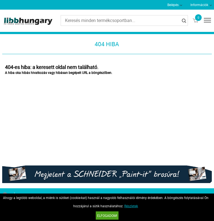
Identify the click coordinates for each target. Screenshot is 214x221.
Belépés (173, 4)
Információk (199, 4)
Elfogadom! (107, 215)
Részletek (131, 206)
